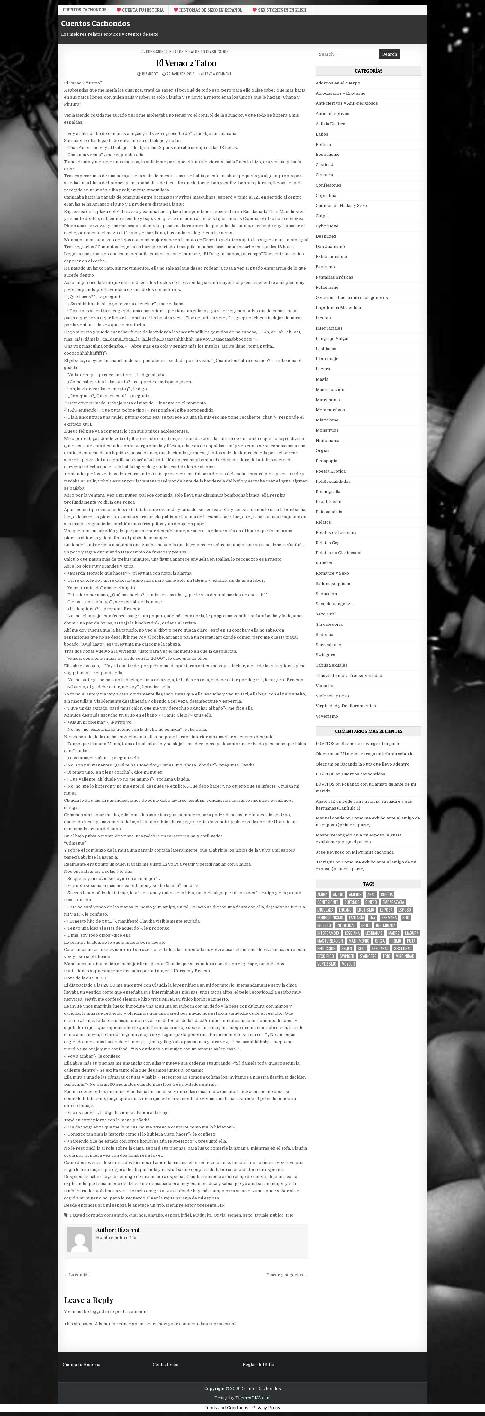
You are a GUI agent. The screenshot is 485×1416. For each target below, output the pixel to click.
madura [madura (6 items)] (411, 933)
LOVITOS (325, 743)
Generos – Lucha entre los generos (352, 297)
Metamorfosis (330, 409)
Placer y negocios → (287, 1274)
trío (289, 1215)
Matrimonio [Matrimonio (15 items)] (359, 941)
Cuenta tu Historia (140, 10)
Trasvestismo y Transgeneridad (349, 675)
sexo (248, 1215)
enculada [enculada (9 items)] (325, 910)
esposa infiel (178, 1215)
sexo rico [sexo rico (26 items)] (325, 956)
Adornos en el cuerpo (338, 83)
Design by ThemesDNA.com (242, 1398)
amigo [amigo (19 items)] (338, 894)
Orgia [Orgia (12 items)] (380, 941)
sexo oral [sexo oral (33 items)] (402, 948)
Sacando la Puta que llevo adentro (374, 764)
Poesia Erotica (331, 471)
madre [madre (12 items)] (393, 933)
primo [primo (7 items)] (396, 941)
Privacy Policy (266, 1407)
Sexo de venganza (334, 603)
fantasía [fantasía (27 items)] (356, 918)
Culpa (322, 215)
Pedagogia (326, 460)
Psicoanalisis (329, 511)
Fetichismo (327, 287)
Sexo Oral (326, 614)
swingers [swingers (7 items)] (368, 956)
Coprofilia (326, 195)
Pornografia (328, 491)
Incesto (323, 317)
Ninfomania (327, 440)
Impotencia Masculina (338, 307)
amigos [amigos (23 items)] (355, 894)
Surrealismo (328, 644)
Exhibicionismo (331, 256)
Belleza (323, 144)
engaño (155, 1215)
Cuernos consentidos (363, 774)
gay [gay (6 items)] (373, 918)
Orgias (322, 450)
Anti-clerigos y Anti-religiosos (347, 103)
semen (234, 1215)
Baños (322, 134)
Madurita (202, 1215)
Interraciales (329, 328)
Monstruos (327, 430)
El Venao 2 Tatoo (186, 62)
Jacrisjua (325, 862)
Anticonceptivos (332, 113)
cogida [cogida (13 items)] (387, 894)
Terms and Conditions (226, 1407)
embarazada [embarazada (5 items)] (393, 902)
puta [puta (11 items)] (411, 941)
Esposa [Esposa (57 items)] (386, 910)
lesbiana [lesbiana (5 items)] (352, 933)
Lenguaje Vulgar (332, 338)
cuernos (137, 1215)
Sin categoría (329, 624)
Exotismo (325, 266)
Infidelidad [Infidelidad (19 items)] (346, 925)
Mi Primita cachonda (373, 852)
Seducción (326, 593)
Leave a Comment (217, 73)
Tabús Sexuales (331, 665)
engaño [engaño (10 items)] (345, 910)
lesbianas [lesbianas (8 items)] (373, 933)
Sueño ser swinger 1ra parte (371, 743)
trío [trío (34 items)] (386, 956)
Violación (325, 685)
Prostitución (328, 501)
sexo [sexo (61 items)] (362, 948)
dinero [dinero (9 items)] (371, 902)
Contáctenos (165, 1364)
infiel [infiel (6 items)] (365, 925)
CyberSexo (327, 226)
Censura (324, 175)
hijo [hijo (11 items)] (405, 918)
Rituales (324, 563)
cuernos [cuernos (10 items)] (352, 902)
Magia (322, 379)
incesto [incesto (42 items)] (324, 925)
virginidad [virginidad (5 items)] (405, 956)
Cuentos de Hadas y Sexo (341, 205)
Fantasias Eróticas (334, 277)
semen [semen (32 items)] (346, 948)
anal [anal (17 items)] (371, 894)
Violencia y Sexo (332, 696)
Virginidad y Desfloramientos (346, 706)
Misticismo (327, 420)
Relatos (176, 51)
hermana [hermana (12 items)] (389, 918)
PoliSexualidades (333, 481)
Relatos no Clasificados (207, 51)
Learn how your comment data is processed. (191, 1324)
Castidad (324, 164)
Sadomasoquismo (334, 583)
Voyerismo (327, 716)
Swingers (325, 654)
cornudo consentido (106, 1215)
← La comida (77, 1274)
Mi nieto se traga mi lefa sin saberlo (377, 753)
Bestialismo (328, 154)
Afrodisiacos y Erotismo (340, 93)
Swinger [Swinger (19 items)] (347, 956)
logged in (99, 1311)
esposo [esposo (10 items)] (404, 910)
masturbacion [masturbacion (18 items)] (330, 941)
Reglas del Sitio (258, 1364)
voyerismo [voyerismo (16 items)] (326, 964)
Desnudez (326, 236)
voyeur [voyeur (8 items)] (348, 964)
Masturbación (330, 389)
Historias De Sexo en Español (208, 10)
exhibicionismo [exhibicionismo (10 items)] (330, 918)
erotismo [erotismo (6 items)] (365, 910)
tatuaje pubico (269, 1215)
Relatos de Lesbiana (336, 532)
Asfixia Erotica (330, 123)
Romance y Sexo (332, 573)
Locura (323, 369)
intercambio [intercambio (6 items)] (328, 933)
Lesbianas (326, 348)
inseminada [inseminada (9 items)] (385, 925)
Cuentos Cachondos (85, 9)
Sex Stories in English (279, 10)
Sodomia (324, 634)
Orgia (219, 1215)
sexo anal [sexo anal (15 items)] (380, 948)
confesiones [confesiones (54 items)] (328, 902)
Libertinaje (327, 358)
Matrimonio (328, 399)
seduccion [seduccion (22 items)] (326, 948)
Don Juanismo (330, 246)
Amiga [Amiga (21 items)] (322, 894)
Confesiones (156, 51)
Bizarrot (150, 73)
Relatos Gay (328, 542)
